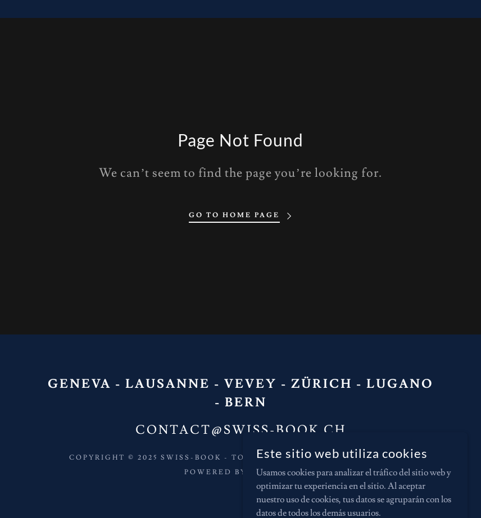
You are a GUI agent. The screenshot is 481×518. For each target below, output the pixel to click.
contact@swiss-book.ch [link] (240, 430)
